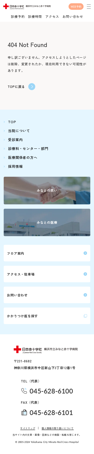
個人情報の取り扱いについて (58, 428)
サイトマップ (27, 428)
